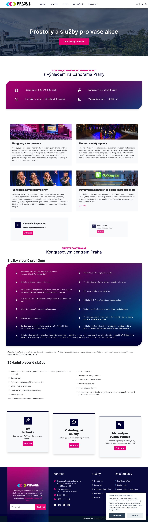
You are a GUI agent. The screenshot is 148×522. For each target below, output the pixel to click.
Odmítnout (135, 515)
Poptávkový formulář (74, 41)
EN (142, 4)
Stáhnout (120, 483)
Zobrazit (28, 483)
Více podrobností (114, 510)
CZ (137, 4)
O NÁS (42, 4)
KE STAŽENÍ (78, 4)
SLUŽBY (54, 4)
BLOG (65, 4)
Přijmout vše (117, 515)
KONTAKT (92, 4)
